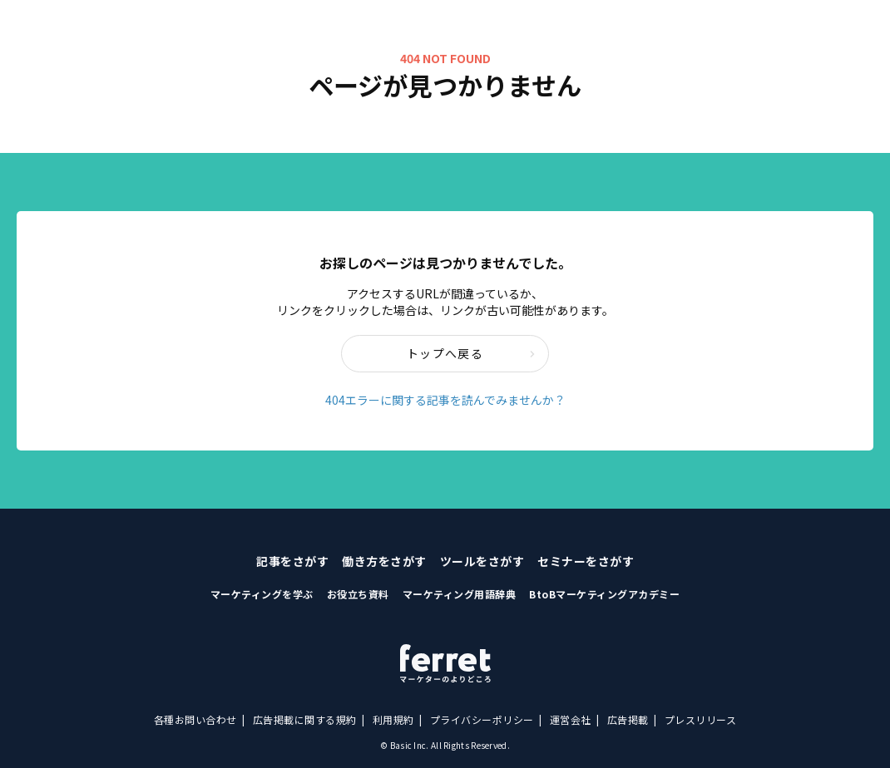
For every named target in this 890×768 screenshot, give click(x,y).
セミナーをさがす (585, 561)
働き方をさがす (384, 561)
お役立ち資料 (358, 594)
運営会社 (570, 719)
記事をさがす (292, 561)
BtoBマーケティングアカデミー (604, 594)
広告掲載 (628, 719)
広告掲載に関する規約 (305, 719)
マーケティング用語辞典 (460, 594)
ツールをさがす (482, 561)
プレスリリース (701, 719)
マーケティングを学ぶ (262, 594)
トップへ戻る (471, 353)
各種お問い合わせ (195, 719)
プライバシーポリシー (482, 719)
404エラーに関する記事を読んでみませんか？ (445, 399)
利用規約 (393, 719)
